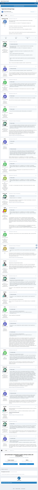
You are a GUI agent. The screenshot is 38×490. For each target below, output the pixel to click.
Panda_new (5, 41)
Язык (14, 488)
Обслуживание (11, 12)
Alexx (5, 66)
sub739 (4, 245)
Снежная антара (8, 11)
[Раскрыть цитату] (10, 68)
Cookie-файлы (23, 488)
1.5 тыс (5, 128)
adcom (5, 175)
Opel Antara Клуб (5, 1)
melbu (5, 207)
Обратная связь (18, 488)
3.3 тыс (5, 268)
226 (5, 86)
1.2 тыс (5, 73)
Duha (5, 79)
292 (5, 357)
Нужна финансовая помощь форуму (7, 482)
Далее (6, 15)
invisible (4, 292)
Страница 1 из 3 (12, 15)
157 (5, 182)
